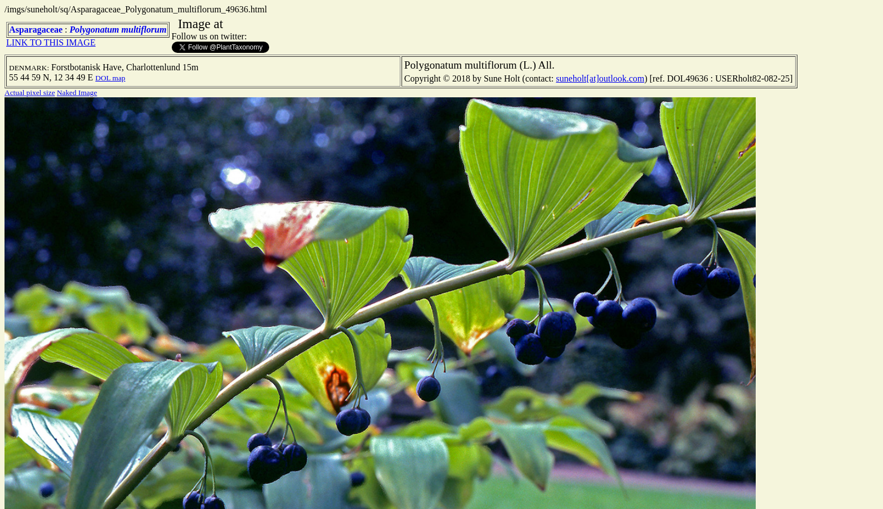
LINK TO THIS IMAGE (51, 42)
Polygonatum (94, 29)
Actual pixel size (30, 92)
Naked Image (77, 92)
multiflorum (144, 29)
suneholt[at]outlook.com (600, 78)
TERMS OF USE (627, 491)
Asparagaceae (36, 29)
